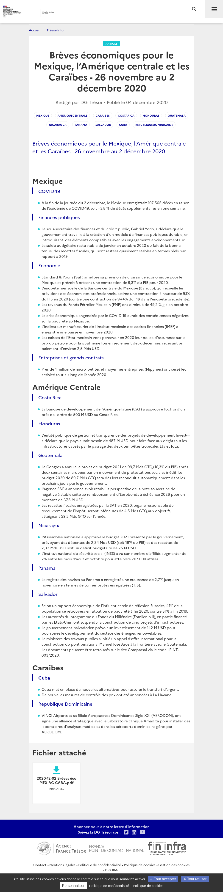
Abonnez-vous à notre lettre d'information (112, 826)
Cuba (123, 125)
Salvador (103, 125)
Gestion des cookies (174, 864)
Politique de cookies (139, 864)
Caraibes (103, 115)
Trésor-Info (55, 30)
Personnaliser (73, 886)
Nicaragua (58, 125)
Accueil (34, 30)
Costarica (126, 115)
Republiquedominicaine (154, 125)
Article (111, 43)
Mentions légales (62, 864)
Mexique (42, 115)
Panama (81, 125)
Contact (39, 864)
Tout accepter (163, 879)
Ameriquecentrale (72, 115)
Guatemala (177, 115)
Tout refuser (195, 879)
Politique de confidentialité (99, 864)
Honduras (151, 115)
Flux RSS (111, 869)
